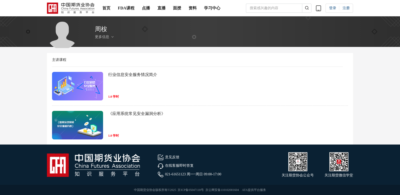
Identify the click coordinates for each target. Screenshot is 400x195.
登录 (332, 8)
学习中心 (212, 8)
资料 (193, 8)
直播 (161, 8)
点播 (146, 8)
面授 (177, 8)
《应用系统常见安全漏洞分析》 (136, 113)
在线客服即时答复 (175, 165)
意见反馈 (168, 157)
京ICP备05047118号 (191, 190)
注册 (346, 8)
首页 (106, 8)
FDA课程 (126, 8)
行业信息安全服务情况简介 (132, 74)
